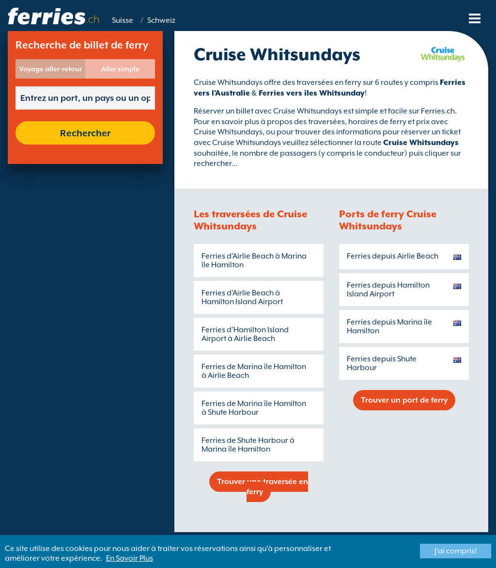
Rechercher (85, 133)
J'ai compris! (455, 551)
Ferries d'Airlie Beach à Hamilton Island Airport (242, 297)
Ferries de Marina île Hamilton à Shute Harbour (254, 408)
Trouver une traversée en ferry (262, 486)
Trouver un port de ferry (404, 400)
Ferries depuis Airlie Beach (392, 256)
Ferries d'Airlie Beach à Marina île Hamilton (254, 260)
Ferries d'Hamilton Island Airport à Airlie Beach (245, 334)
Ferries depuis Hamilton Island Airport (388, 289)
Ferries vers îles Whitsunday (312, 93)
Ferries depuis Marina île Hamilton (389, 326)
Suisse (122, 20)
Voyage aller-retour (50, 69)
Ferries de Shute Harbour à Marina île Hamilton (248, 445)
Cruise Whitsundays (421, 142)
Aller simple (120, 69)
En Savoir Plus (129, 558)
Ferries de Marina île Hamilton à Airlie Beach (254, 371)
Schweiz (161, 20)
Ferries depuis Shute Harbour (382, 363)
